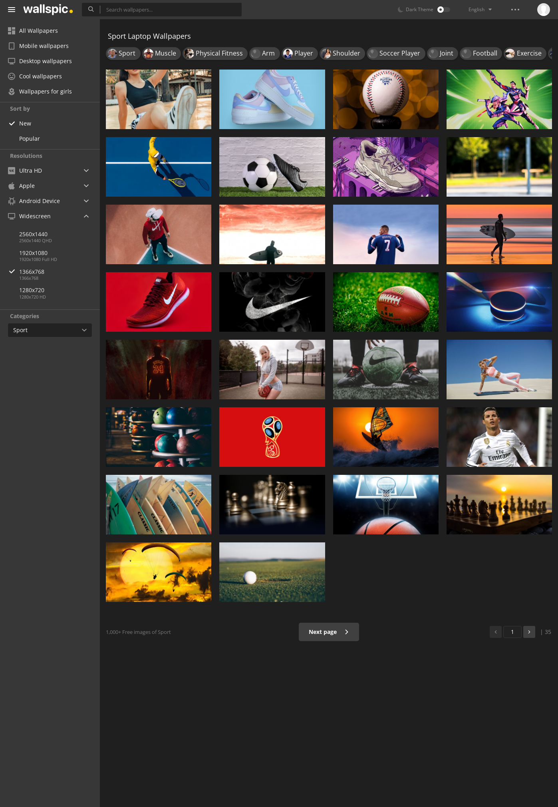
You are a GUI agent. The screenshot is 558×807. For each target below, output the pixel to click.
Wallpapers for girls (40, 91)
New (25, 123)
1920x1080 (33, 253)
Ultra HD (25, 170)
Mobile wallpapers (38, 46)
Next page (329, 632)
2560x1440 (33, 234)
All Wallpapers (33, 30)
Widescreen (29, 216)
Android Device (34, 201)
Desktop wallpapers (40, 61)
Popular (29, 138)
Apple (21, 185)
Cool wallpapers (35, 76)
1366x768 (59, 272)
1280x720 (31, 290)
